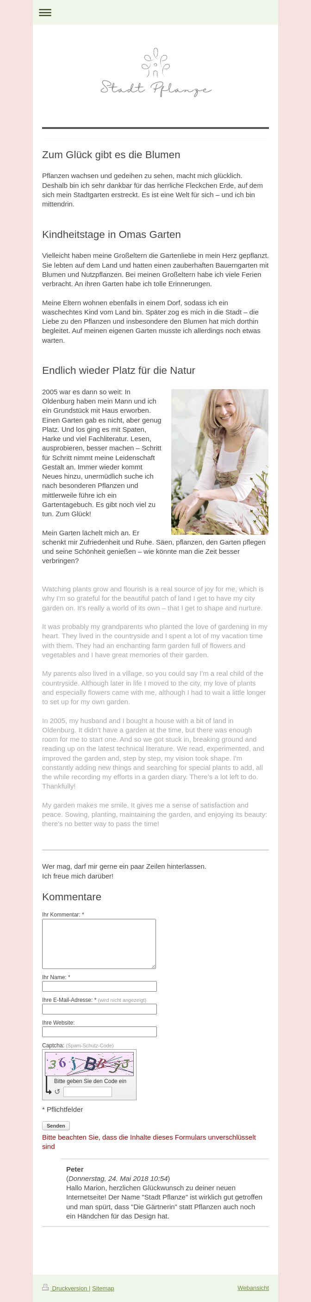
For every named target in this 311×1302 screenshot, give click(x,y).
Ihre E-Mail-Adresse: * (94, 1000)
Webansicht (253, 1287)
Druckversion (65, 1288)
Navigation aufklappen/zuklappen (155, 12)
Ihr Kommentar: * (63, 914)
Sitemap (103, 1288)
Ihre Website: (58, 1023)
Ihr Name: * (56, 977)
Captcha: (78, 1045)
